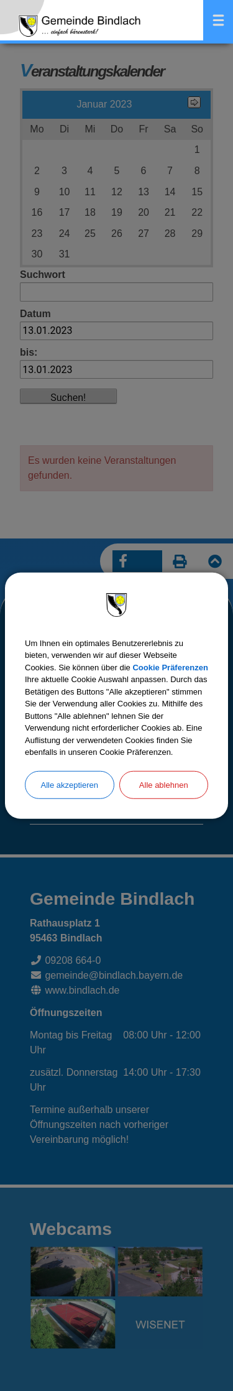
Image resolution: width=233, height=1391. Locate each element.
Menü (218, 20)
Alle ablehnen (163, 784)
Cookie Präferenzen (170, 667)
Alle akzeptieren (70, 784)
